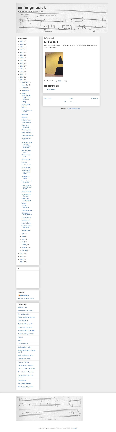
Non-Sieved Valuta (27, 135)
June (23, 236)
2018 (22, 63)
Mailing (24, 203)
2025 (22, 44)
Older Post (94, 98)
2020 (22, 58)
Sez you (24, 162)
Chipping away (26, 120)
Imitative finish (26, 230)
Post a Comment (51, 89)
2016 (22, 69)
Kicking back (51, 42)
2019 (22, 60)
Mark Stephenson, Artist (25, 355)
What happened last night (26, 226)
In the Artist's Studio (26, 177)
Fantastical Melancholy (25, 324)
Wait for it (24, 107)
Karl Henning (24, 295)
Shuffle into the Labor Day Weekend (26, 97)
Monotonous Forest (24, 359)
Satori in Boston (26, 223)
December (25, 82)
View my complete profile (26, 298)
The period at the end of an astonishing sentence (27, 145)
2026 (22, 41)
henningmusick (31, 7)
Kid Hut (20, 337)
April (23, 242)
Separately (25, 117)
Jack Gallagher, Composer (26, 330)
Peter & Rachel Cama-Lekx (26, 368)
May (23, 239)
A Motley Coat (22, 307)
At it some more (26, 159)
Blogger (75, 428)
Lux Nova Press (23, 344)
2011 (22, 253)
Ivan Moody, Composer (25, 327)
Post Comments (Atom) (74, 108)
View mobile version (71, 102)
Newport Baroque (23, 362)
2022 (22, 52)
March (24, 244)
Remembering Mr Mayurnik (27, 181)
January (24, 250)
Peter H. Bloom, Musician (26, 372)
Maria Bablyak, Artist (24, 347)
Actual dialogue (26, 123)
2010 (22, 256)
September (25, 90)
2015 (22, 71)
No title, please (26, 165)
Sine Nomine (22, 380)
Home (71, 98)
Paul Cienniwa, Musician (25, 365)
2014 (22, 74)
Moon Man (25, 114)
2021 (22, 55)
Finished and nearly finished (27, 214)
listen (19, 340)
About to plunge (26, 191)
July (23, 233)
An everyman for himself (25, 311)
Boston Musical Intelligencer (26, 317)
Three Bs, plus (26, 130)
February (25, 247)
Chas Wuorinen (23, 320)
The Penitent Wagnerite (25, 387)
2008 (22, 262)
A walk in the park (27, 210)
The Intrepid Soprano (24, 383)
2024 (22, 47)
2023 (22, 49)
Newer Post (47, 98)
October (24, 88)
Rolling (24, 102)
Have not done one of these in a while (27, 187)
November (25, 85)
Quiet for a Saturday (25, 206)
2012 (22, 80)
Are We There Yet (23, 314)
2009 (22, 259)
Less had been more (26, 151)
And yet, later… (26, 104)
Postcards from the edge (26, 195)
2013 (22, 77)
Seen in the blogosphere (26, 199)
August (24, 93)
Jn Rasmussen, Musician (26, 334)
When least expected (25, 126)
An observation (26, 167)
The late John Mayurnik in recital (26, 172)
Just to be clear (26, 217)
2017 (22, 66)
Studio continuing (27, 132)
